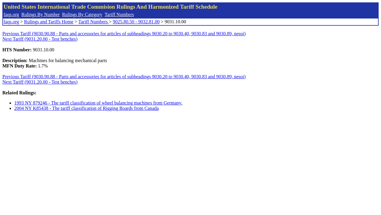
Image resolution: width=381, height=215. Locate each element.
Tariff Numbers (119, 14)
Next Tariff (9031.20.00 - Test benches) (39, 39)
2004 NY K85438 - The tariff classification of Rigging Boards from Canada (86, 108)
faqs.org (11, 14)
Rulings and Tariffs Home (49, 21)
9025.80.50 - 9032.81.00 (136, 21)
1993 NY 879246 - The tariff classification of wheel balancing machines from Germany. (98, 102)
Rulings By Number (40, 14)
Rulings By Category (82, 14)
